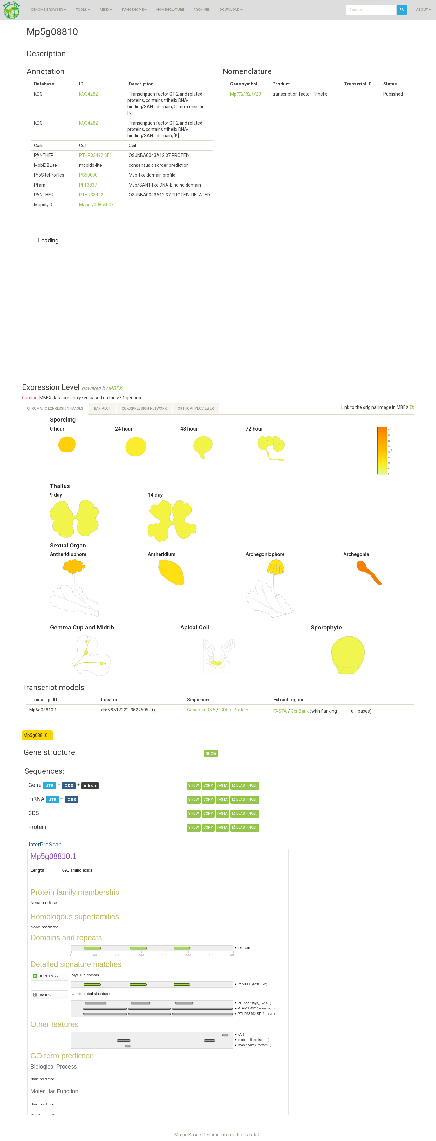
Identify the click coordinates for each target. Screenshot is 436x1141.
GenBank (300, 711)
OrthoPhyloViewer (196, 408)
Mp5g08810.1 (37, 735)
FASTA (280, 711)
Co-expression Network (144, 408)
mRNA (208, 709)
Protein (241, 709)
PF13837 (88, 184)
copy (208, 786)
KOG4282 (88, 94)
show (211, 753)
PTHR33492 (91, 194)
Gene (192, 709)
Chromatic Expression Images (55, 408)
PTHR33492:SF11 (96, 155)
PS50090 (88, 175)
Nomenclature (170, 10)
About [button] (423, 10)
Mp (245, 94)
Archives (202, 10)
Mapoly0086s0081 (97, 204)
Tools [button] (83, 10)
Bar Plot (102, 408)
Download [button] (231, 10)
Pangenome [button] (134, 10)
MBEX (115, 388)
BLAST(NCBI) (245, 786)
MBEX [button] (106, 10)
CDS (224, 709)
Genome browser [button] (48, 10)
